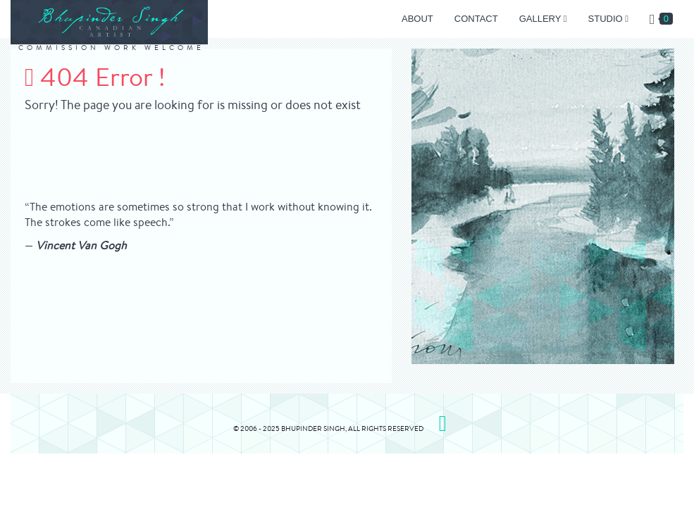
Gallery (543, 18)
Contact (476, 18)
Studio (608, 18)
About (417, 18)
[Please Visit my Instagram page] (443, 422)
